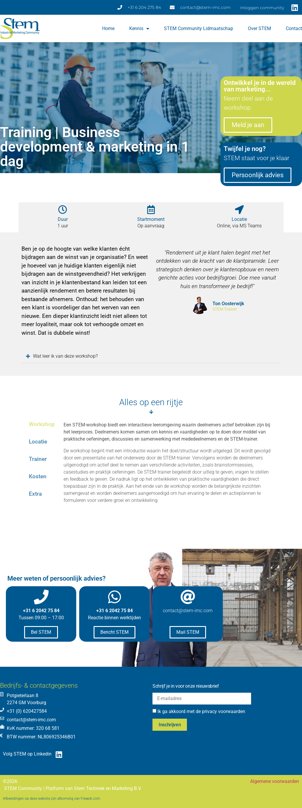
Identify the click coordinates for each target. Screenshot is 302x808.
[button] (151, 356)
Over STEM (259, 28)
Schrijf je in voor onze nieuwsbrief (185, 686)
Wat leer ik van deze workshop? (64, 356)
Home (108, 28)
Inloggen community (262, 7)
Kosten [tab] (38, 476)
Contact (294, 28)
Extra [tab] (35, 493)
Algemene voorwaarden (274, 781)
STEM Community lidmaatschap (198, 28)
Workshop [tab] (42, 424)
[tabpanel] (169, 471)
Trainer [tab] (38, 459)
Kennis (139, 28)
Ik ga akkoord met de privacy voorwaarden (201, 711)
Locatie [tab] (38, 441)
